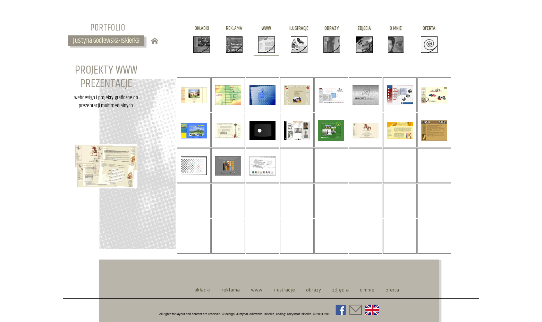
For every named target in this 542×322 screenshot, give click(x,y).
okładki (202, 28)
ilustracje (298, 28)
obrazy (331, 28)
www (266, 28)
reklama (234, 28)
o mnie (396, 28)
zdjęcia (364, 28)
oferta (429, 28)
